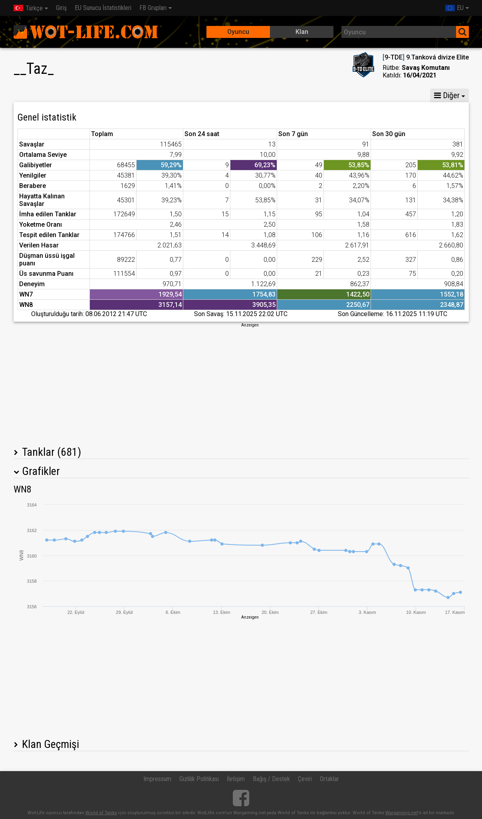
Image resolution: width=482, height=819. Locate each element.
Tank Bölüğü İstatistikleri (207, 95)
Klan (302, 32)
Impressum (157, 779)
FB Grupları (153, 8)
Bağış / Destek (271, 779)
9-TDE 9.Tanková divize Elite (426, 57)
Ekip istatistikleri (281, 95)
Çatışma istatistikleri (349, 95)
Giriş (61, 8)
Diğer (447, 95)
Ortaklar (329, 779)
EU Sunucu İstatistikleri (103, 8)
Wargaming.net (401, 812)
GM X (75, 95)
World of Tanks (101, 812)
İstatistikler (35, 95)
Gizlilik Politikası (199, 779)
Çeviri (305, 779)
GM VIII (110, 95)
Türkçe (28, 8)
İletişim (236, 779)
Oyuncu (238, 32)
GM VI (145, 95)
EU (454, 8)
